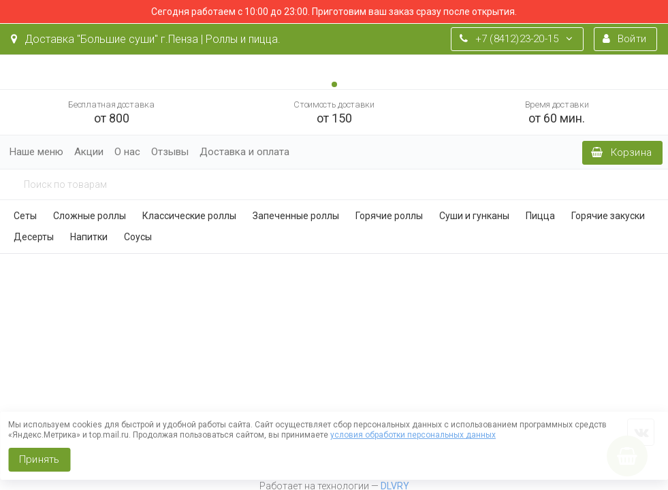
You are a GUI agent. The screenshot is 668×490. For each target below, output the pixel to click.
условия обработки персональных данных (413, 435)
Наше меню (36, 152)
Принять (39, 459)
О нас (127, 152)
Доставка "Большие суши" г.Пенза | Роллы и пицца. (146, 39)
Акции (89, 152)
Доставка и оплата (244, 152)
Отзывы (170, 152)
